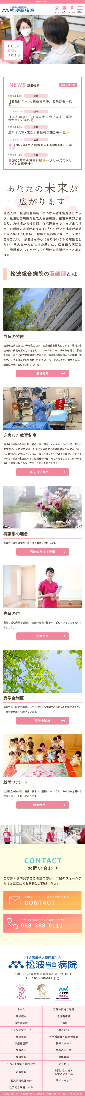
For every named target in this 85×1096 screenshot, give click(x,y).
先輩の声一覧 (64, 1050)
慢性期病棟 (21, 1023)
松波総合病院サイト (21, 1087)
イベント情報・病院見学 (21, 1064)
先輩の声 (42, 636)
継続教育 (21, 1036)
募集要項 (63, 1057)
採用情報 (21, 1057)
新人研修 (63, 1029)
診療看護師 (21, 1043)
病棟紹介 (42, 373)
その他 (64, 1023)
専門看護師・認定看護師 (63, 1036)
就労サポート (42, 805)
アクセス (64, 1064)
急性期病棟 (63, 1016)
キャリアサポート (42, 472)
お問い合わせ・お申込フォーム (63, 1072)
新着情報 (21, 1072)
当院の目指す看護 (42, 551)
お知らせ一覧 (68, 84)
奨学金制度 (42, 720)
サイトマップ (64, 1080)
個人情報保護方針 (21, 1080)
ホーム (21, 1009)
